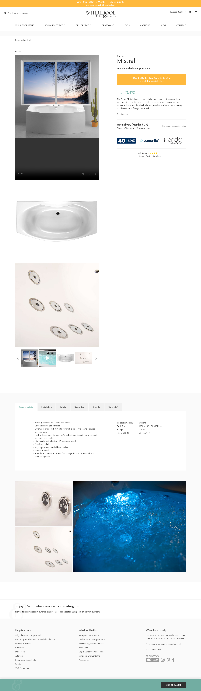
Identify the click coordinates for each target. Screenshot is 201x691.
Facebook (174, 660)
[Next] (96, 358)
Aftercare (19, 656)
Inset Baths (83, 648)
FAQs (127, 25)
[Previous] (17, 358)
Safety (18, 664)
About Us (145, 25)
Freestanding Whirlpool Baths (91, 643)
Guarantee (19, 648)
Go (5, 13)
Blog (163, 25)
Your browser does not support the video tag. (57, 159)
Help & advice (23, 630)
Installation (20, 652)
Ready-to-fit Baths (115, 2)
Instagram (163, 660)
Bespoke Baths (83, 25)
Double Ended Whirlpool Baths (92, 639)
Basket (196, 12)
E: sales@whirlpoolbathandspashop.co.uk (163, 644)
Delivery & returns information (174, 126)
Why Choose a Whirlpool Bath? (28, 635)
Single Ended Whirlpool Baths (91, 652)
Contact (181, 25)
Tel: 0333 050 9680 (178, 12)
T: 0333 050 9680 (154, 650)
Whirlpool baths (88, 630)
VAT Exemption (22, 668)
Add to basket (173, 685)
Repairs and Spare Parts (25, 660)
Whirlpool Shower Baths (89, 656)
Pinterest (168, 660)
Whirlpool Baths (24, 25)
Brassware (108, 25)
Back (19, 51)
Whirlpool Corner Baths (89, 635)
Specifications (122, 114)
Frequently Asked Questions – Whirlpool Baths (35, 639)
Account (190, 12)
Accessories (84, 660)
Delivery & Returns (23, 643)
